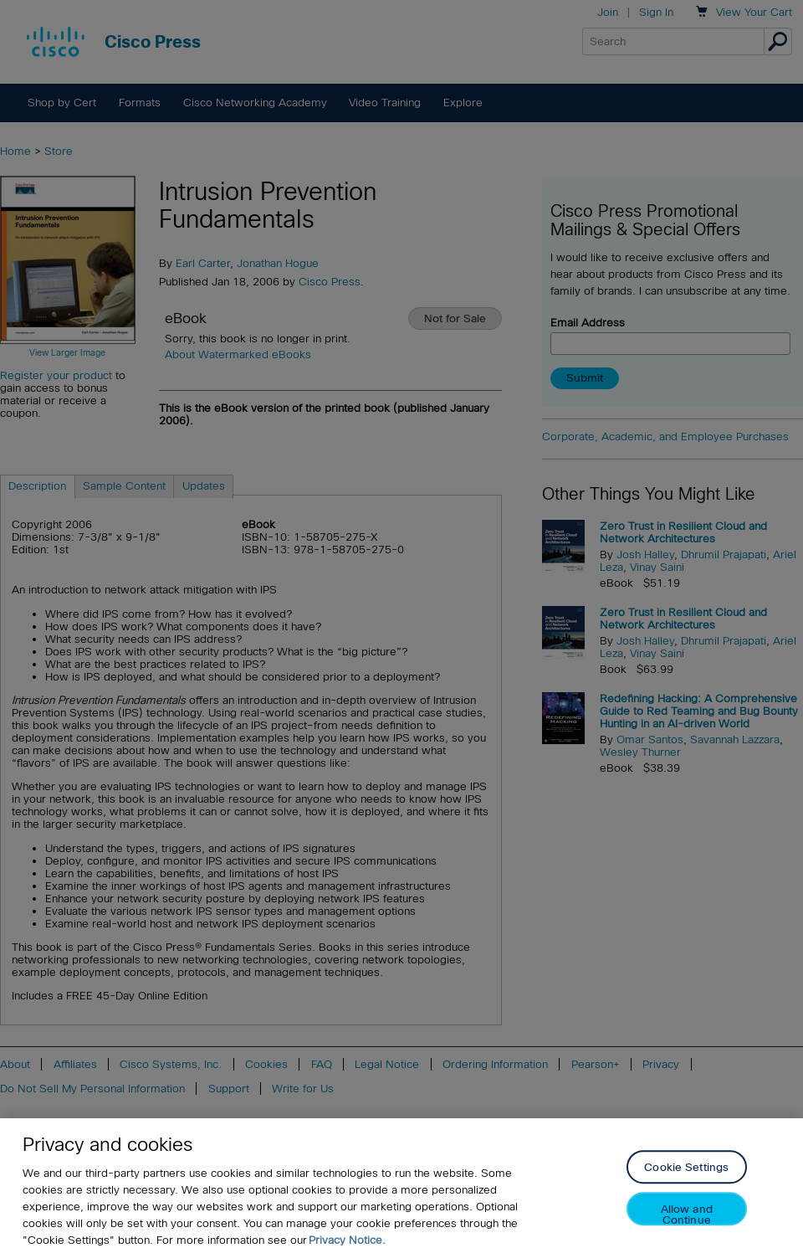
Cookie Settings (686, 1174)
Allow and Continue (687, 1221)
